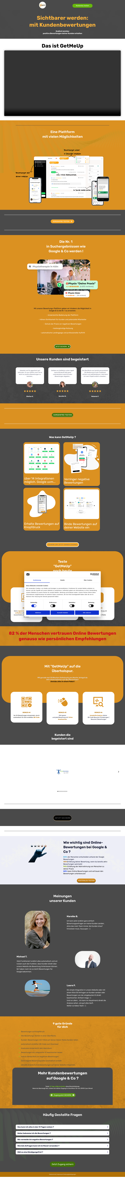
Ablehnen (38, 612)
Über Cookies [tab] (88, 580)
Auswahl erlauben (62, 612)
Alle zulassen (87, 612)
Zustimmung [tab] (37, 580)
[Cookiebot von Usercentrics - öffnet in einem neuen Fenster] (91, 574)
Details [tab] (62, 580)
